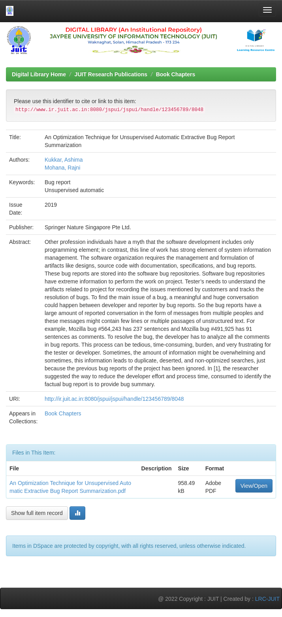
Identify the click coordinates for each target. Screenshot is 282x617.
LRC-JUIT (267, 599)
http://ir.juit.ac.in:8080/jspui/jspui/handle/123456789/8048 (114, 399)
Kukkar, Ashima (64, 160)
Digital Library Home (39, 74)
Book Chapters (176, 74)
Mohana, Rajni (62, 167)
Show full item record (37, 513)
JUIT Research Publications (111, 74)
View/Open (254, 486)
